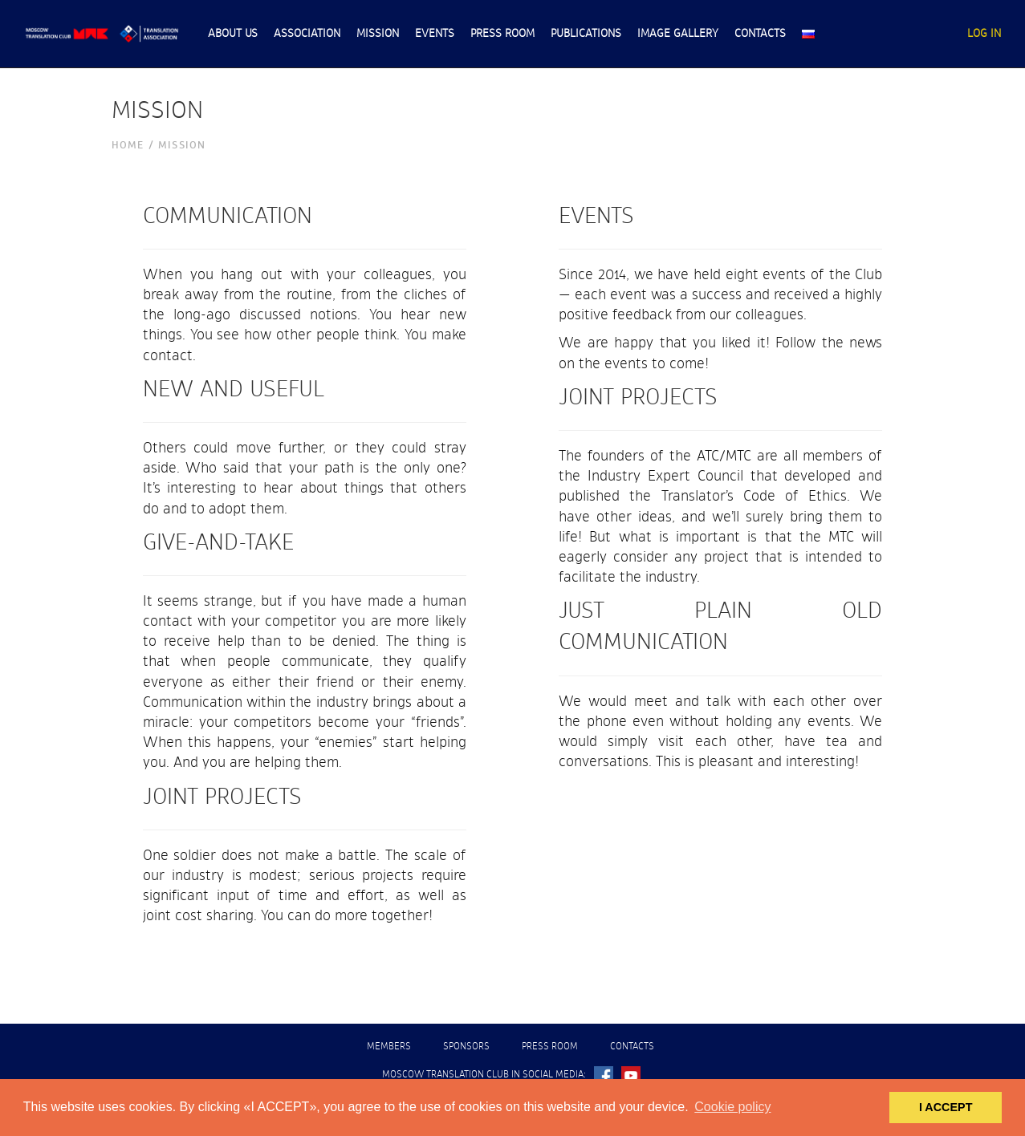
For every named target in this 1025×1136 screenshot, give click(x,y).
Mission (377, 33)
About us (233, 33)
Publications (586, 33)
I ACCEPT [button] (946, 1107)
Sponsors (466, 1047)
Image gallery (677, 33)
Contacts (760, 33)
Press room (502, 33)
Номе (128, 145)
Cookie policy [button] (732, 1107)
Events (434, 33)
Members (389, 1047)
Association (307, 33)
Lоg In (984, 33)
